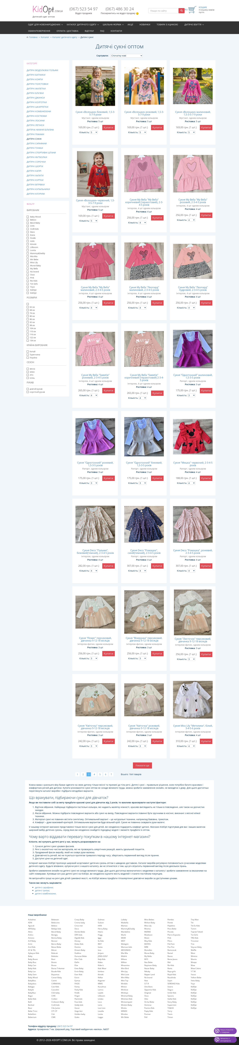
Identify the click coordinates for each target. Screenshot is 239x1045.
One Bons (148, 986)
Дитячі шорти (35, 166)
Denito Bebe (80, 931)
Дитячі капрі (34, 170)
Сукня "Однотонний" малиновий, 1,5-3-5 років (192, 376)
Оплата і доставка (67, 30)
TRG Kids (194, 938)
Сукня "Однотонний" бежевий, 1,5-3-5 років (144, 464)
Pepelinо (171, 925)
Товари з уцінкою (167, 24)
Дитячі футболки (37, 157)
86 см (31, 319)
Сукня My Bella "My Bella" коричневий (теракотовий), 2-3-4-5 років (144, 202)
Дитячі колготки (37, 102)
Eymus (77, 980)
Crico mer (79, 925)
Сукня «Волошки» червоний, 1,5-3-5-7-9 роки (95, 202)
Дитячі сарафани (37, 143)
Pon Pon (171, 947)
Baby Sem (32, 974)
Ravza (170, 956)
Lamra (100, 989)
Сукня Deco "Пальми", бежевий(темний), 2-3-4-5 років (95, 552)
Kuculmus (102, 986)
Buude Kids (56, 971)
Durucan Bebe (81, 956)
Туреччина (33, 354)
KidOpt (33, 290)
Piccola (170, 931)
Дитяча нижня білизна (40, 129)
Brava (53, 965)
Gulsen (101, 922)
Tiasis (170, 1014)
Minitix (124, 1008)
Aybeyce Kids (33, 953)
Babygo (31, 986)
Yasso (193, 974)
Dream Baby (80, 950)
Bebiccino (55, 922)
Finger (77, 996)
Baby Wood (35, 216)
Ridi (169, 962)
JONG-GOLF (103, 956)
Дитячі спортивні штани (41, 152)
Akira (30, 931)
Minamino (125, 965)
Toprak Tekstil (197, 931)
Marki (123, 935)
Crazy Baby (79, 919)
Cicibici (54, 999)
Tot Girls (34, 283)
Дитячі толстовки (37, 83)
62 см (31, 307)
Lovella (101, 1011)
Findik (33, 238)
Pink (32, 277)
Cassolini (55, 989)
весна (31, 368)
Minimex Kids (126, 999)
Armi (30, 944)
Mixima (147, 928)
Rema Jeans (172, 959)
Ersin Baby (79, 971)
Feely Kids (79, 989)
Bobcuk (54, 953)
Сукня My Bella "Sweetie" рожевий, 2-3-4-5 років (95, 376)
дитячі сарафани (44, 887)
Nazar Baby (149, 968)
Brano (54, 962)
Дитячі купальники (38, 189)
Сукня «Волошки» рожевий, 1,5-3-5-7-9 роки (144, 113)
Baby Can (32, 965)
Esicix (32, 235)
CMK (53, 1017)
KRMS (100, 983)
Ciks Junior (55, 1008)
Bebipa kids (56, 928)
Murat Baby (35, 265)
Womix (194, 959)
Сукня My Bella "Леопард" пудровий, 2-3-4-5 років (193, 289)
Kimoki (33, 244)
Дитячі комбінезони (39, 111)
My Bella (34, 268)
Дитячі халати (35, 175)
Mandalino (125, 931)
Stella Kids (172, 999)
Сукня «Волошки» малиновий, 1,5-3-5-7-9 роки (193, 113)
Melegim (124, 944)
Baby (30, 956)
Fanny (77, 986)
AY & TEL (32, 950)
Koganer (101, 980)
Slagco (170, 989)
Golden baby (80, 1014)
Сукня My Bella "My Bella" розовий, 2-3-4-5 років (192, 201)
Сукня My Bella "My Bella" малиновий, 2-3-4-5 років (95, 289)
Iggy (99, 938)
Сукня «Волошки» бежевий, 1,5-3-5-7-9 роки (95, 113)
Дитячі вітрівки (36, 184)
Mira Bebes (149, 919)
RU (186, 9)
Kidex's (101, 965)
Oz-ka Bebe (149, 1002)
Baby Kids (32, 968)
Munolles (148, 950)
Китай (31, 351)
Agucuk (31, 925)
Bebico (33, 219)
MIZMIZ (147, 931)
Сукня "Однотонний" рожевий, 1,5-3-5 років (95, 464)
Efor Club (78, 959)
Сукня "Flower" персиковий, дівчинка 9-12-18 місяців (95, 639)
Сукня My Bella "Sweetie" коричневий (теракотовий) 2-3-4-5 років (144, 377)
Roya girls (172, 971)
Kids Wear (102, 968)
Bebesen (55, 919)
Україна (32, 357)
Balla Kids (32, 999)
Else (76, 965)
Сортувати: (102, 55)
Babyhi (31, 989)
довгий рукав (36, 388)
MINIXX (124, 1011)
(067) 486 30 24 (120, 9)
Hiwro (100, 931)
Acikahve (32, 919)
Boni (53, 959)
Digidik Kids (79, 938)
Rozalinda (172, 977)
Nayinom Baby (150, 965)
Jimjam (101, 953)
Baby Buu (32, 962)
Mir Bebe (34, 259)
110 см (31, 331)
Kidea (100, 962)
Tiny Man (195, 919)
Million (124, 962)
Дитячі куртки (35, 180)
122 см (31, 337)
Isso (99, 950)
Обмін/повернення (39, 30)
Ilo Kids (101, 941)
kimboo (101, 971)
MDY (123, 941)
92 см (31, 322)
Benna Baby (56, 938)
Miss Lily (34, 262)
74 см (31, 313)
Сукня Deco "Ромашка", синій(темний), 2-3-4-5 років (144, 552)
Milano (124, 959)
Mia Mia (33, 256)
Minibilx (124, 983)
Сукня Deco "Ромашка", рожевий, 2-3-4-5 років (192, 552)
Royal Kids (172, 974)
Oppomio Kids (150, 989)
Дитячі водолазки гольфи (42, 70)
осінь (31, 377)
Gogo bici (78, 1011)
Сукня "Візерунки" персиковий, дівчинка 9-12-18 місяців (144, 639)
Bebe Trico (32, 1011)
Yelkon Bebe (196, 977)
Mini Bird (125, 968)
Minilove (124, 989)
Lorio (100, 1005)
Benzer (54, 941)
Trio (192, 944)
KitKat (100, 977)
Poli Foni (171, 944)
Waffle (193, 950)
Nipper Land (149, 974)
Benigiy (54, 935)
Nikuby (147, 971)
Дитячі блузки (35, 93)
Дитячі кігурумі (36, 193)
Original (147, 992)
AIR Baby (32, 928)
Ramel (170, 953)
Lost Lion (101, 1008)
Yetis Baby (195, 980)
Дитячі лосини (36, 120)
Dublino (78, 953)
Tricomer (195, 941)
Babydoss (32, 983)
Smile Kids (172, 992)
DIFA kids (78, 935)
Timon (170, 1017)
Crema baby (80, 922)
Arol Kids (32, 947)
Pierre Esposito (174, 935)
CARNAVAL (56, 983)
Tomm (193, 928)
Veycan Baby (196, 947)
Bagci (30, 996)
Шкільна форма (112, 24)
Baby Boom (33, 959)
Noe (146, 980)
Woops (194, 962)
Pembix (171, 919)
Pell (145, 1017)
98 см (31, 325)
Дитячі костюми (37, 116)
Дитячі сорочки (36, 161)
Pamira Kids (149, 1008)
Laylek (100, 992)
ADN (30, 922)
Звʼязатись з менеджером (225, 1039)
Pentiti (170, 922)
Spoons (171, 996)
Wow (193, 965)
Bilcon (54, 950)
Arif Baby (32, 941)
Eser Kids (78, 974)
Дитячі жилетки (36, 88)
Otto (146, 999)
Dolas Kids (79, 944)
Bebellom (32, 1014)
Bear (30, 1008)
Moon (146, 938)
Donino (78, 947)
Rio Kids (33, 280)
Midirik (124, 956)
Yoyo (32, 286)
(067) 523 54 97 (84, 9)
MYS (146, 959)
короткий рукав (37, 392)
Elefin (77, 962)
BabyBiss (32, 980)
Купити (108, 127)
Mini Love (125, 974)
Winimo (194, 956)
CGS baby (55, 992)
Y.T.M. (193, 971)
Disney (77, 941)
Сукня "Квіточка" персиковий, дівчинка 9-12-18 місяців (95, 727)
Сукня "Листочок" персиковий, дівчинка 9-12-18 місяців (193, 640)
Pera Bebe (172, 928)
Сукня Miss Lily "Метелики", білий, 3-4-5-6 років (193, 727)
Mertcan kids (126, 947)
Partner (147, 1014)
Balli (30, 1002)
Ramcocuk (172, 950)
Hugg (100, 935)
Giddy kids (79, 1005)
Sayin (170, 980)
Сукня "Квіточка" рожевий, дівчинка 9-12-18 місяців (144, 727)
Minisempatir (126, 1002)
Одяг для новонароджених (44, 24)
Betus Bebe (56, 947)
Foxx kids (78, 1002)
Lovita (33, 250)
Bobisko (54, 956)
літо (30, 374)
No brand (34, 271)
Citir (53, 1014)
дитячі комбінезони (45, 893)
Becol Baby (35, 222)
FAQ (102, 30)
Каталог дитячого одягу (81, 24)
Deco (32, 232)
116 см (31, 334)
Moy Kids (148, 941)
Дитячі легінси (35, 125)
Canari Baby (56, 977)
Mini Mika (125, 977)
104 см (31, 328)
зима (30, 371)
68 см (31, 310)
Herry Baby (102, 928)
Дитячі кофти (35, 79)
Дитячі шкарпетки (37, 106)
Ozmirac (148, 1005)
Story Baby (172, 1002)
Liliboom (34, 247)
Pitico (170, 941)
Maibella (124, 922)
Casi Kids (55, 986)
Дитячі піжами (35, 134)
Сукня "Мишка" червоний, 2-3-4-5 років (192, 464)
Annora (31, 938)
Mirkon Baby (149, 922)
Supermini (172, 1005)
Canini (54, 980)
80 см (31, 316)
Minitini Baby (126, 1005)
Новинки (144, 24)
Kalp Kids (101, 959)
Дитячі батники (36, 74)
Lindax (100, 999)
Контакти (116, 30)
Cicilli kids (34, 229)
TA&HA (171, 1008)
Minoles (124, 1014)
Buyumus (55, 974)
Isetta (100, 947)
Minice (124, 986)
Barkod (31, 1005)
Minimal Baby (127, 996)
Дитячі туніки (35, 148)
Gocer (77, 1008)
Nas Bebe (148, 962)
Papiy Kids (148, 1011)
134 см (31, 340)
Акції (130, 24)
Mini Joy (124, 971)
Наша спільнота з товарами (226, 1031)
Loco (100, 1002)
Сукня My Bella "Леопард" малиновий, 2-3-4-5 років (144, 289)
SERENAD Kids (174, 983)
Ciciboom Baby (57, 1002)
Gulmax (101, 919)
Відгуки (89, 30)
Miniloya (124, 992)
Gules (77, 1017)
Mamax (124, 925)
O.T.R (146, 983)
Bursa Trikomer (58, 968)
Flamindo (78, 999)
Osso (32, 274)
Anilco (30, 935)
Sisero (170, 986)
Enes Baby (79, 968)
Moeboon (148, 935)
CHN (32, 225)
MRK (146, 947)
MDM (123, 938)
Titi (192, 922)
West (193, 953)
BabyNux (32, 992)
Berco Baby (56, 944)
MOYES (147, 944)
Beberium (32, 1017)
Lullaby (124, 919)
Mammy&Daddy (37, 253)
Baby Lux (32, 971)
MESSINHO (125, 950)
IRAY (100, 944)
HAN (32, 241)
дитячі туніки (42, 890)
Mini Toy (124, 980)
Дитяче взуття (192, 24)
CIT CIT (54, 1011)
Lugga (100, 1017)
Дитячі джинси (36, 97)
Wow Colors (196, 968)
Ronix (170, 968)
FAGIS (77, 983)
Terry (170, 1011)
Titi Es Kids (195, 925)
